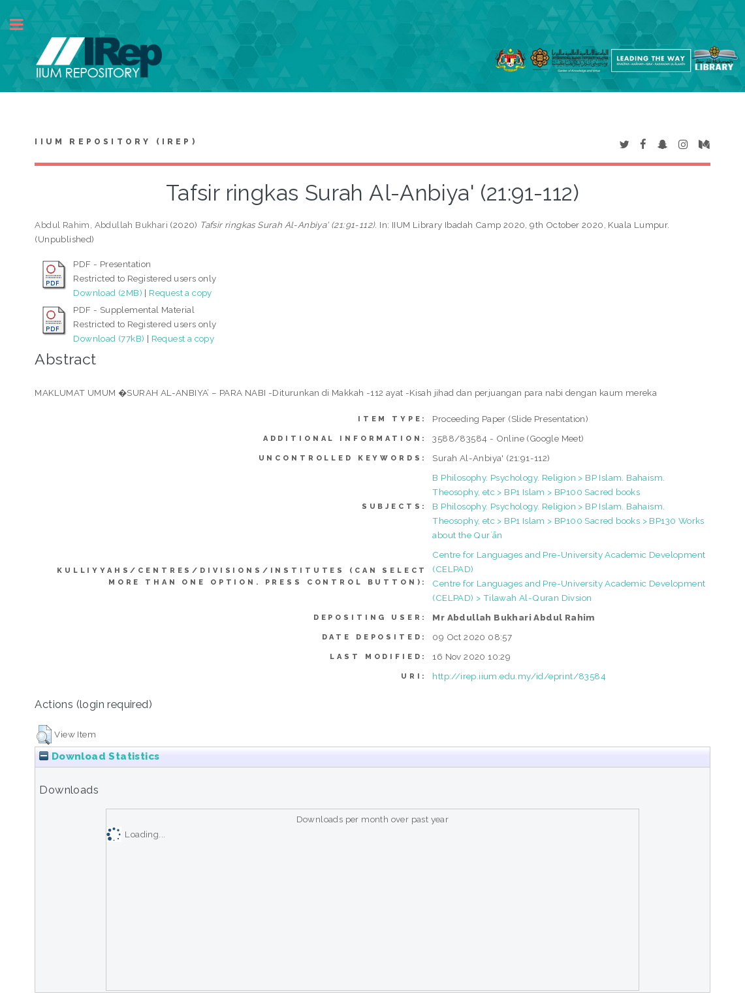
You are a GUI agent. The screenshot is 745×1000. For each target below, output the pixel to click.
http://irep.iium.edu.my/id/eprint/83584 (519, 676)
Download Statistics (99, 756)
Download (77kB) (108, 338)
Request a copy (180, 292)
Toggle (23, 24)
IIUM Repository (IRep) (116, 141)
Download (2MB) (107, 292)
